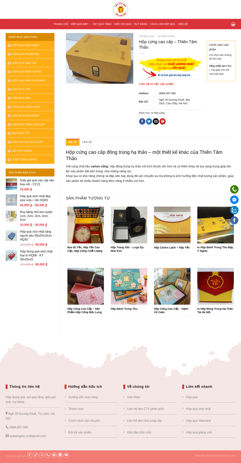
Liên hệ (183, 24)
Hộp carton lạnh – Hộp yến (172, 247)
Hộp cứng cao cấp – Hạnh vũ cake (171, 310)
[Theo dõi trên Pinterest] (54, 455)
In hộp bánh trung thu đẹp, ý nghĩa (215, 249)
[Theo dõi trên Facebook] (29, 455)
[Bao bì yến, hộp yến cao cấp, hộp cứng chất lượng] (85, 225)
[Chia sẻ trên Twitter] (149, 121)
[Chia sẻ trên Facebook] (142, 121)
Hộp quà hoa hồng (23, 115)
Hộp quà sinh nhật (23, 45)
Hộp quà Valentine (23, 54)
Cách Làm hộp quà (162, 24)
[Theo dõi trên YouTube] (66, 455)
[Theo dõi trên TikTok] (35, 455)
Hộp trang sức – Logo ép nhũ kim (127, 249)
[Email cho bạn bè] (156, 121)
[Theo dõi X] (42, 455)
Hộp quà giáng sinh (199, 432)
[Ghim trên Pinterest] (162, 121)
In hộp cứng (166, 36)
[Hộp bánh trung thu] (129, 286)
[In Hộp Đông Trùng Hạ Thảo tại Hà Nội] (215, 286)
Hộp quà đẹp (80, 24)
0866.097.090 (167, 93)
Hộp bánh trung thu (124, 308)
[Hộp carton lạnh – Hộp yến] (172, 225)
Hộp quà (192, 397)
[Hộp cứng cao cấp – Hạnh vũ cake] (172, 286)
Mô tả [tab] (73, 142)
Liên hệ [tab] (87, 142)
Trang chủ (60, 24)
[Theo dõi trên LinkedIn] (60, 455)
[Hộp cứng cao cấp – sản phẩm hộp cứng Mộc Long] (85, 286)
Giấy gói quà (122, 24)
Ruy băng (140, 24)
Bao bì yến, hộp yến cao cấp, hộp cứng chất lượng (85, 249)
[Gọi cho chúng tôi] (48, 455)
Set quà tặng (102, 24)
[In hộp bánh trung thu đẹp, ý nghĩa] (215, 225)
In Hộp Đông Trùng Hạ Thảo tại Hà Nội (215, 310)
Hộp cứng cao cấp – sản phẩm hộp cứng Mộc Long (84, 310)
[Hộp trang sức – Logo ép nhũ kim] (129, 225)
